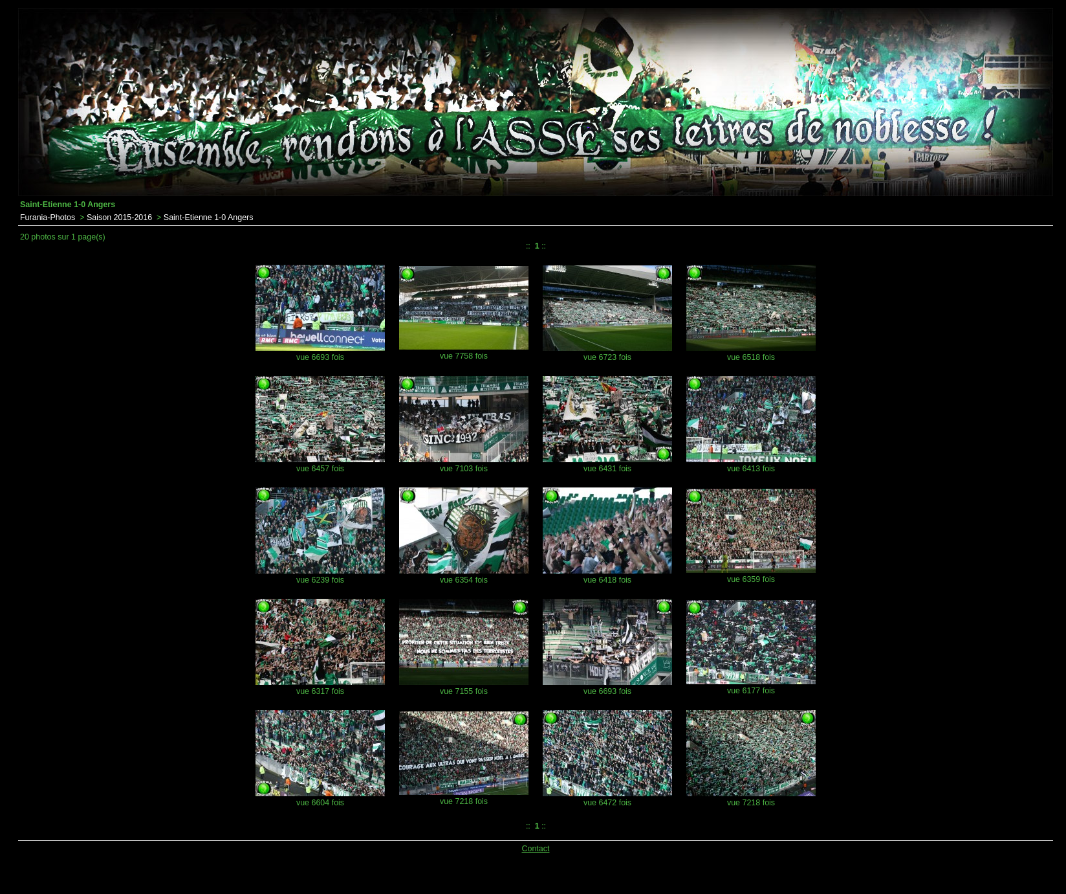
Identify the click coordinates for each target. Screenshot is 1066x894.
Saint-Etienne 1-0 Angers (209, 217)
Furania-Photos (47, 217)
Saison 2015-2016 (119, 217)
